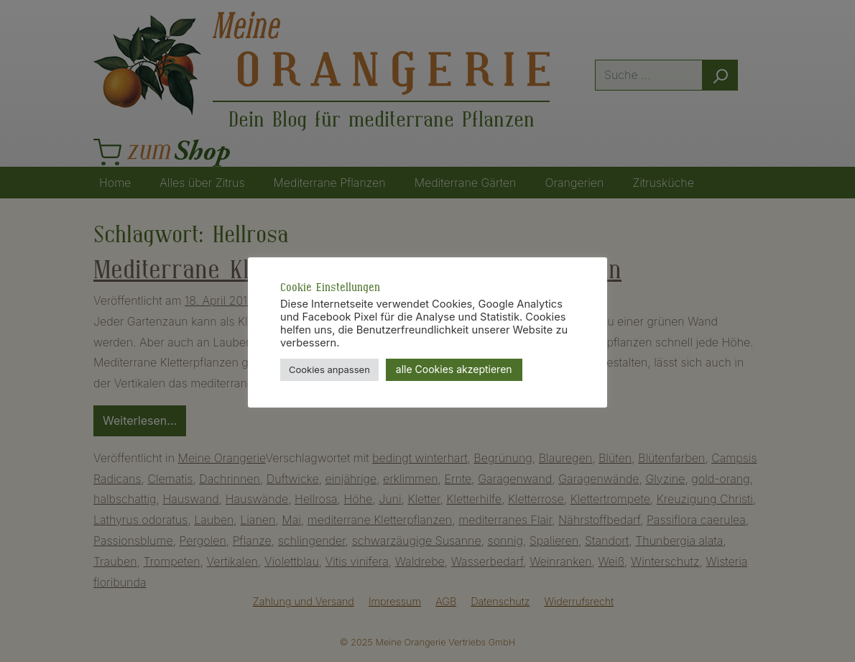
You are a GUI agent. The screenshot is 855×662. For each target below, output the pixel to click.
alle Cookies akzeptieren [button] (454, 369)
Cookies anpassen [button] (329, 369)
